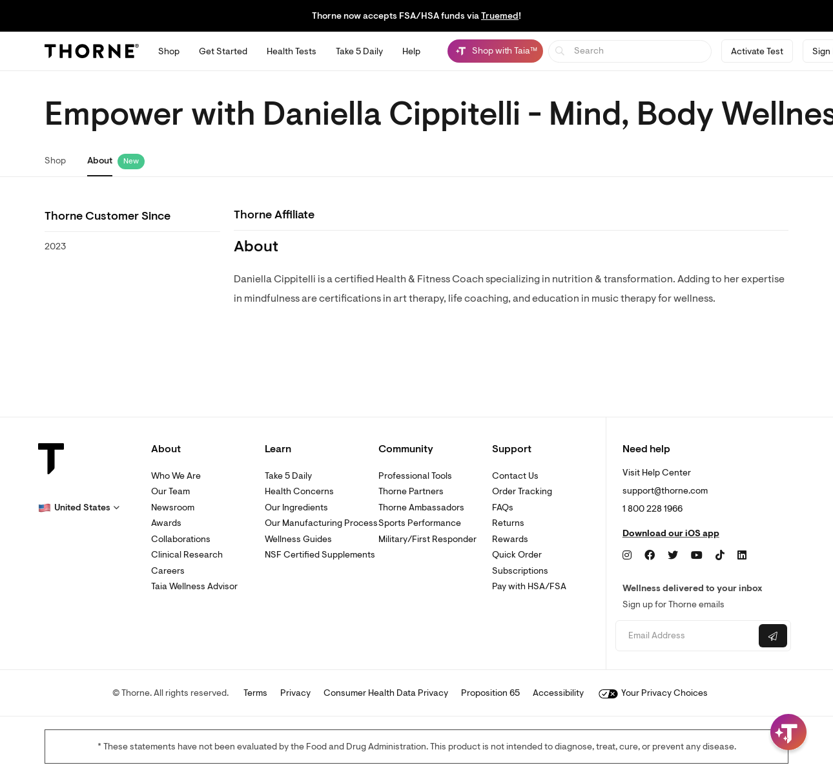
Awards (166, 523)
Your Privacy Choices (653, 692)
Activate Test (757, 51)
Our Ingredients (296, 507)
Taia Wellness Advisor (194, 586)
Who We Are (176, 475)
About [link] (99, 160)
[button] (78, 508)
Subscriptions (520, 570)
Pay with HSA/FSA (529, 586)
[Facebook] (649, 555)
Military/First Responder (427, 539)
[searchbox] (630, 51)
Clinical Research (187, 554)
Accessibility (558, 692)
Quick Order (517, 554)
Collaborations (181, 539)
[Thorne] (92, 51)
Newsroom (172, 507)
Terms (255, 692)
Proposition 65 (490, 692)
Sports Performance (419, 523)
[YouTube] (697, 555)
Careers (168, 570)
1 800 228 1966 (652, 508)
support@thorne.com (665, 490)
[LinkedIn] (741, 555)
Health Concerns (299, 491)
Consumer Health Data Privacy (386, 692)
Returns (508, 523)
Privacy (295, 692)
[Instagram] (627, 555)
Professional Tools (415, 475)
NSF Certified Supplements (320, 554)
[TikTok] (720, 555)
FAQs (502, 507)
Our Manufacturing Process (321, 523)
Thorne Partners (411, 491)
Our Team (170, 491)
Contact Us (515, 475)
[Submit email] (773, 635)
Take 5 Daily (288, 475)
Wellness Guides (298, 539)
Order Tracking (522, 491)
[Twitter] (673, 555)
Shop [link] (55, 160)
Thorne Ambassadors (421, 507)
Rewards (510, 539)
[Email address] (685, 636)
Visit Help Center (656, 472)
